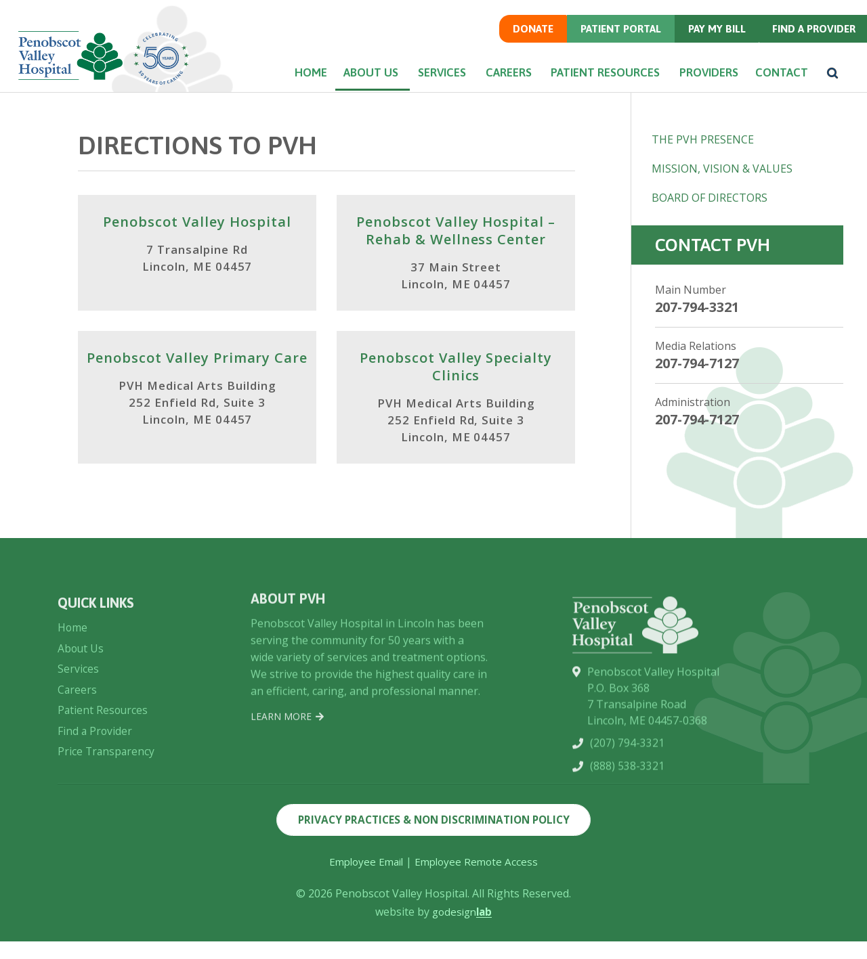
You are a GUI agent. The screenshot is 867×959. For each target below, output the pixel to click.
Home (297, 75)
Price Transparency (107, 827)
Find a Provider (811, 30)
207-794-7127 (697, 363)
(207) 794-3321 (627, 820)
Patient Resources (598, 75)
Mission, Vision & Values (722, 168)
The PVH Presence (703, 139)
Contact (777, 75)
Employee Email (364, 879)
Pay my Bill (712, 30)
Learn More (287, 777)
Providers (701, 75)
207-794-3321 (697, 307)
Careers (502, 75)
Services (433, 75)
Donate (525, 30)
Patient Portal (615, 30)
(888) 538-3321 (627, 843)
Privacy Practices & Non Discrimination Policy (434, 836)
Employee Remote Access (479, 879)
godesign (462, 929)
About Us (361, 75)
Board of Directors (709, 197)
